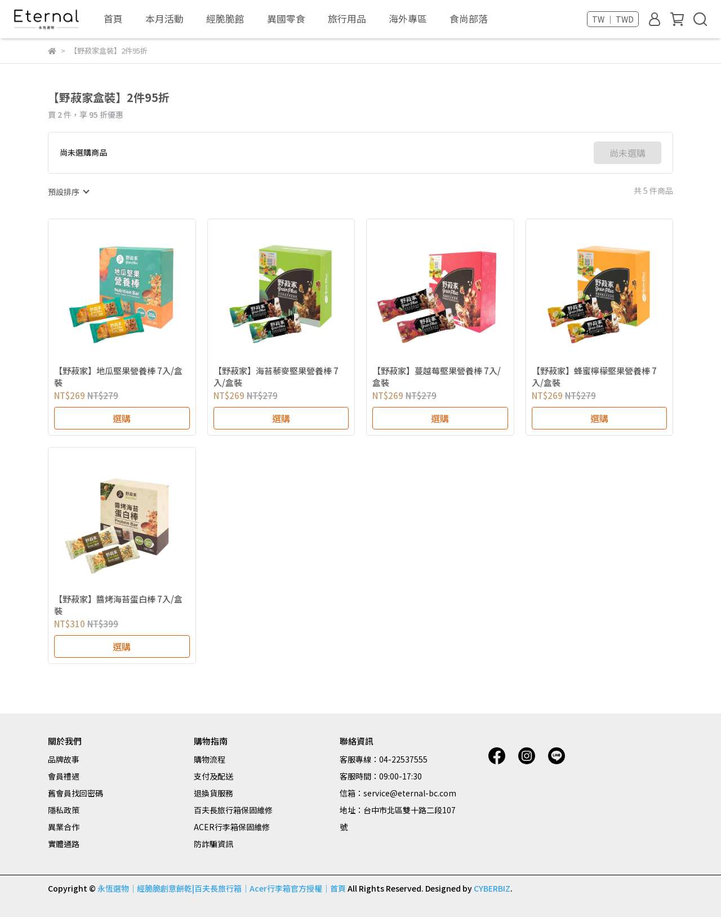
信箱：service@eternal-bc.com (398, 793)
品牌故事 (63, 759)
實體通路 (63, 843)
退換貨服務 (213, 793)
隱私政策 (63, 810)
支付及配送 (213, 776)
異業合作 (63, 826)
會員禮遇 (63, 776)
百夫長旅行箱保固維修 (233, 810)
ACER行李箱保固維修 (232, 826)
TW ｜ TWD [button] (613, 19)
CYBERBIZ (492, 888)
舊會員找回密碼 (75, 793)
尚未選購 (627, 153)
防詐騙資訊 (213, 843)
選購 (122, 418)
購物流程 (209, 759)
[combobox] (68, 191)
